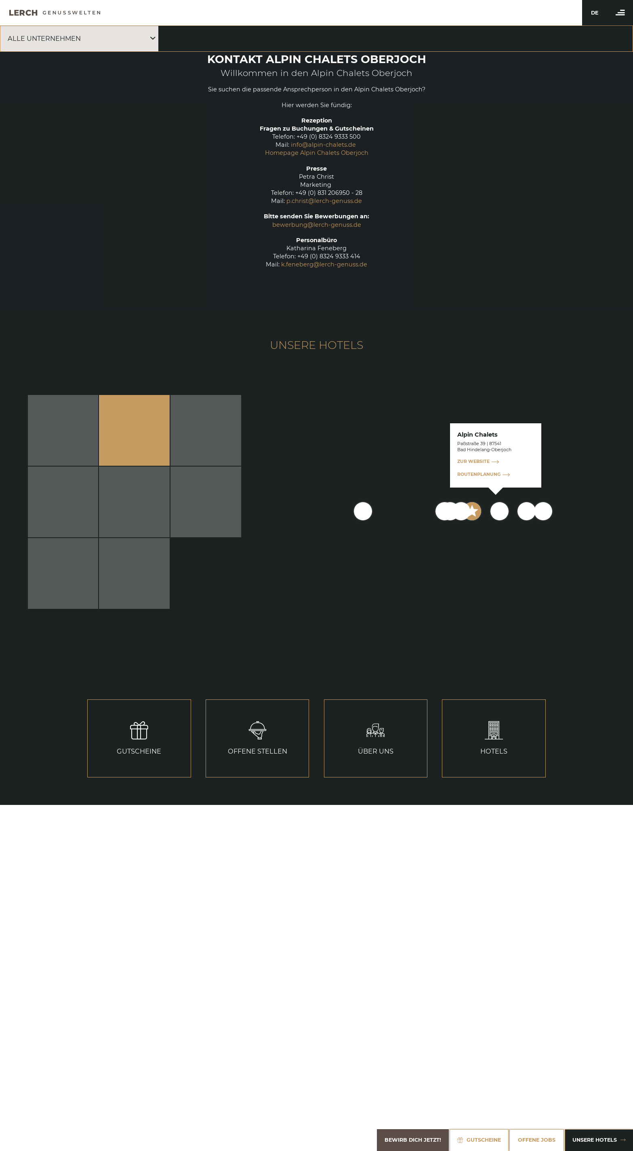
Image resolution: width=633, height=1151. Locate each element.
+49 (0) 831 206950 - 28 (328, 192)
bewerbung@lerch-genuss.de (316, 224)
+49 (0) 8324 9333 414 (328, 256)
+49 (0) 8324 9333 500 (329, 136)
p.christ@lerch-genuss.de (324, 201)
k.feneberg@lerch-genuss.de (324, 264)
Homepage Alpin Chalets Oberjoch (316, 152)
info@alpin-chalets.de (323, 144)
